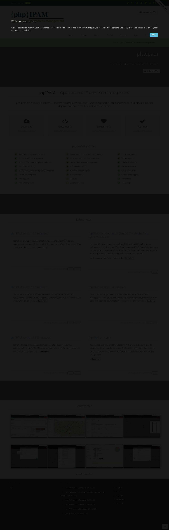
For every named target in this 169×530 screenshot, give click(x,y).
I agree (153, 35)
